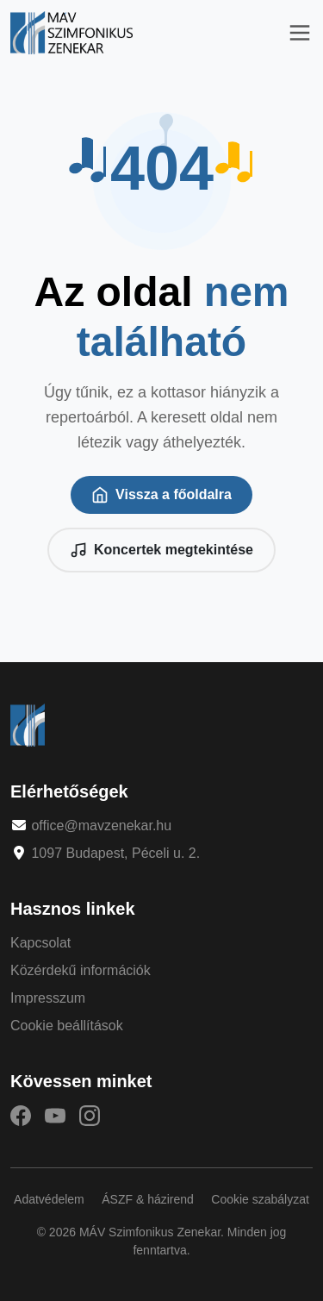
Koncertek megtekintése (161, 550)
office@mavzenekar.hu (101, 825)
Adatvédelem (49, 1199)
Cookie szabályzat (260, 1199)
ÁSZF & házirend (148, 1199)
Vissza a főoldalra (161, 495)
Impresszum (47, 998)
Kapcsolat (40, 942)
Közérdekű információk (80, 970)
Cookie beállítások (66, 1025)
